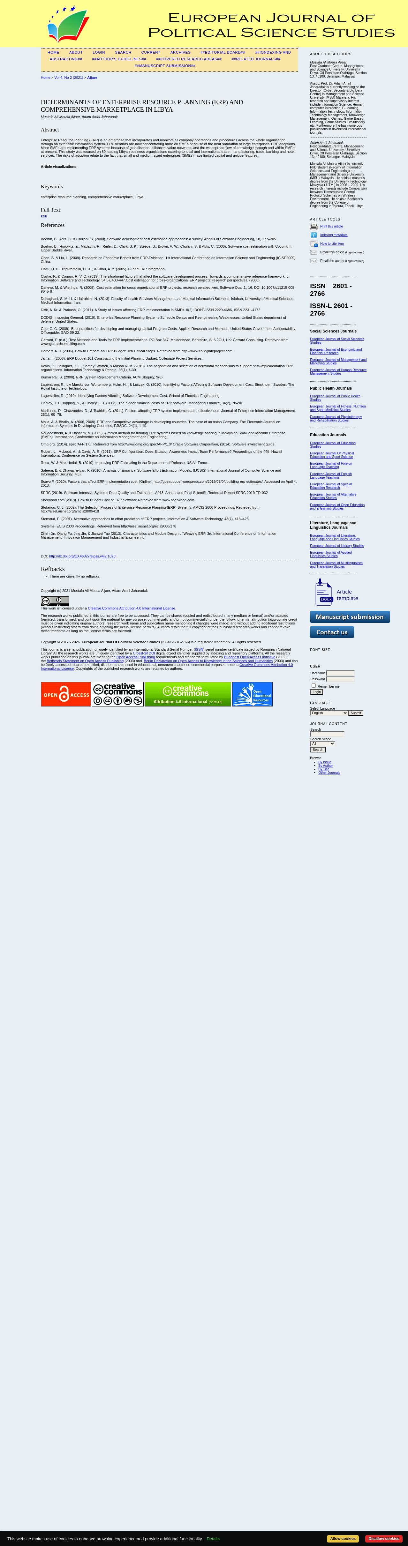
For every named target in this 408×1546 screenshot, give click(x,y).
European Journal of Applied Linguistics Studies (331, 554)
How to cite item (332, 243)
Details (213, 1538)
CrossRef (140, 653)
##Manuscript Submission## (165, 66)
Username (318, 673)
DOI (152, 653)
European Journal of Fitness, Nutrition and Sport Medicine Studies (338, 408)
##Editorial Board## (222, 52)
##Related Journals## (255, 59)
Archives (180, 52)
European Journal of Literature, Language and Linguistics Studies (334, 537)
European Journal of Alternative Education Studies (333, 496)
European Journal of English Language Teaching (331, 475)
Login (99, 52)
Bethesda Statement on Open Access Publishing (85, 661)
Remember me (329, 686)
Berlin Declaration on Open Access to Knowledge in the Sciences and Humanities (208, 661)
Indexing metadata (334, 235)
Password (317, 679)
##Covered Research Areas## (189, 59)
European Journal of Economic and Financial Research (336, 351)
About (76, 52)
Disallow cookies (383, 1538)
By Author (325, 765)
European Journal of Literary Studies (337, 546)
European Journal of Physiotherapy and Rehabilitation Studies (336, 418)
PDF (44, 216)
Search (123, 52)
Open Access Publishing (136, 657)
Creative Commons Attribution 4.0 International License (131, 608)
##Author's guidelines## (119, 59)
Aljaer (92, 77)
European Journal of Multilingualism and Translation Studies (336, 564)
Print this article (331, 226)
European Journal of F (326, 463)
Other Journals (329, 772)
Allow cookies (343, 1538)
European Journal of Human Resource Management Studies (338, 371)
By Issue (324, 762)
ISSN (199, 649)
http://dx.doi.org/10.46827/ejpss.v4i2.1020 (82, 556)
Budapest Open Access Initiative (249, 657)
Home (53, 52)
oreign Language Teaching (331, 465)
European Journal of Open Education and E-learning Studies (337, 506)
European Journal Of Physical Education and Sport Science (332, 455)
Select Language (322, 708)
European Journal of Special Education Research (331, 485)
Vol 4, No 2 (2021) (68, 77)
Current (151, 52)
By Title (323, 769)
